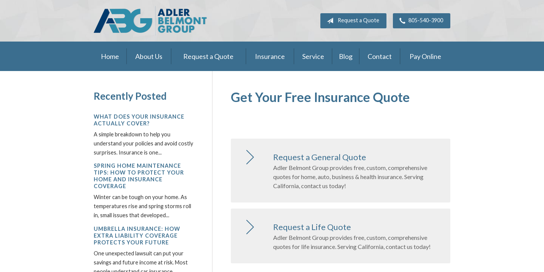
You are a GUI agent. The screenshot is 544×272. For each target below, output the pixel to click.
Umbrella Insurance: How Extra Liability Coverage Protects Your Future (137, 236)
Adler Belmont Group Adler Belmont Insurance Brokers (150, 21)
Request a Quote (351, 20)
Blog (345, 56)
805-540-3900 (419, 20)
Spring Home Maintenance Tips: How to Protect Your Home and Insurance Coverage (139, 175)
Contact (380, 56)
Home (110, 56)
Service (313, 56)
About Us (148, 56)
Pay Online (425, 56)
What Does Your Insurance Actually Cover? (139, 120)
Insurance (270, 56)
